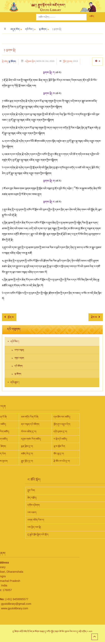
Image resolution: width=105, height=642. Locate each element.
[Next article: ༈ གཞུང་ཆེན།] (95, 317)
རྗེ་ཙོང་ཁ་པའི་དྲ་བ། (29, 461)
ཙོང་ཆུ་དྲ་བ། (26, 454)
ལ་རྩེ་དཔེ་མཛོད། (27, 439)
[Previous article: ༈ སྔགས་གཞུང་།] (9, 317)
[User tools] (97, 61)
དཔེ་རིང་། (15, 342)
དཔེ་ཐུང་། (15, 382)
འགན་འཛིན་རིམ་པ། (68, 520)
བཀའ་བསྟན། (19, 350)
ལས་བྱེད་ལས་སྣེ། (67, 527)
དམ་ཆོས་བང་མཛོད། (29, 417)
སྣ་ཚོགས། (12, 62)
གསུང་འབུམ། (19, 358)
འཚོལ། (91, 16)
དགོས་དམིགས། (66, 505)
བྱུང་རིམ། (64, 490)
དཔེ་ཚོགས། (19, 366)
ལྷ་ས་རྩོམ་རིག (26, 446)
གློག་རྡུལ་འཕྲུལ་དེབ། (29, 424)
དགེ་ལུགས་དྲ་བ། (27, 432)
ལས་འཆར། (65, 513)
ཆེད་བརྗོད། (65, 498)
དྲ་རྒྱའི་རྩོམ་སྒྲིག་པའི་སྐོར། (71, 535)
